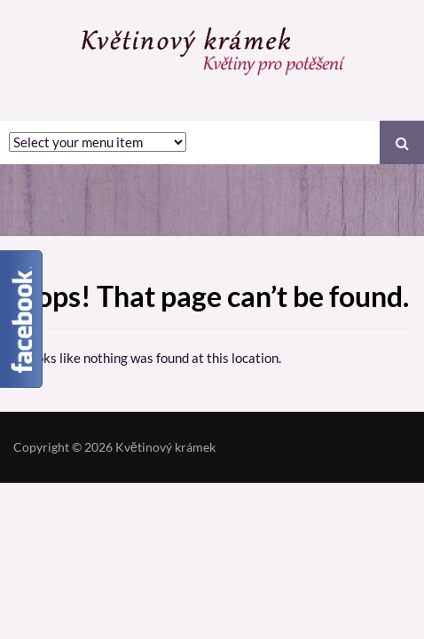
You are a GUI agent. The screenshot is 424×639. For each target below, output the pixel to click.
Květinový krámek (165, 446)
